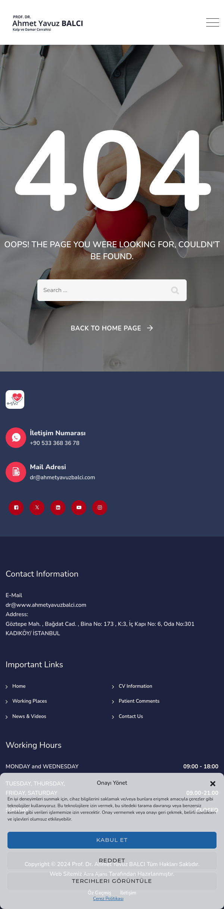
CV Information (135, 686)
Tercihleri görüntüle (112, 880)
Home (19, 686)
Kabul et (112, 839)
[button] (213, 783)
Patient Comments (139, 701)
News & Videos (29, 716)
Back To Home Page (106, 328)
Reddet (112, 860)
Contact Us (131, 716)
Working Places (29, 701)
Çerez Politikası (108, 899)
